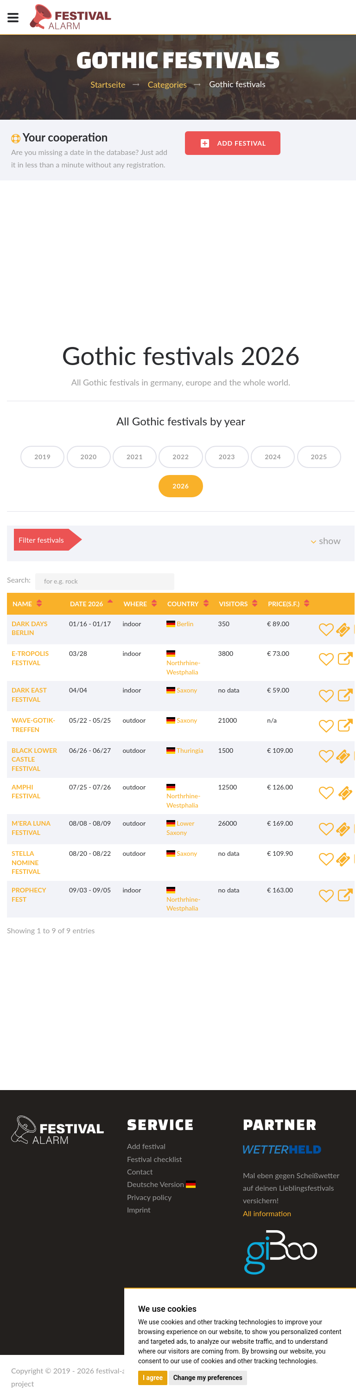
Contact (140, 1171)
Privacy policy (149, 1197)
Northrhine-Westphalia (183, 662)
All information (267, 1213)
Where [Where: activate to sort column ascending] (135, 604)
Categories (167, 84)
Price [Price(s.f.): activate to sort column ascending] (283, 604)
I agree (153, 1377)
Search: (90, 581)
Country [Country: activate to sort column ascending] (183, 604)
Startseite (107, 84)
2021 (135, 457)
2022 (180, 457)
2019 (42, 457)
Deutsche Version (161, 1184)
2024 (273, 457)
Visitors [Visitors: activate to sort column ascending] (233, 604)
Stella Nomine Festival (26, 862)
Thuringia (184, 750)
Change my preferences (207, 1377)
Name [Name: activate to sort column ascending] (22, 604)
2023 (227, 457)
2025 (319, 457)
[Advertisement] (178, 250)
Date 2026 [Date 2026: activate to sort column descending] (86, 604)
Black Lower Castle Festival (34, 759)
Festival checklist (154, 1159)
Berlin (179, 624)
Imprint (139, 1209)
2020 (89, 457)
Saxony (181, 690)
